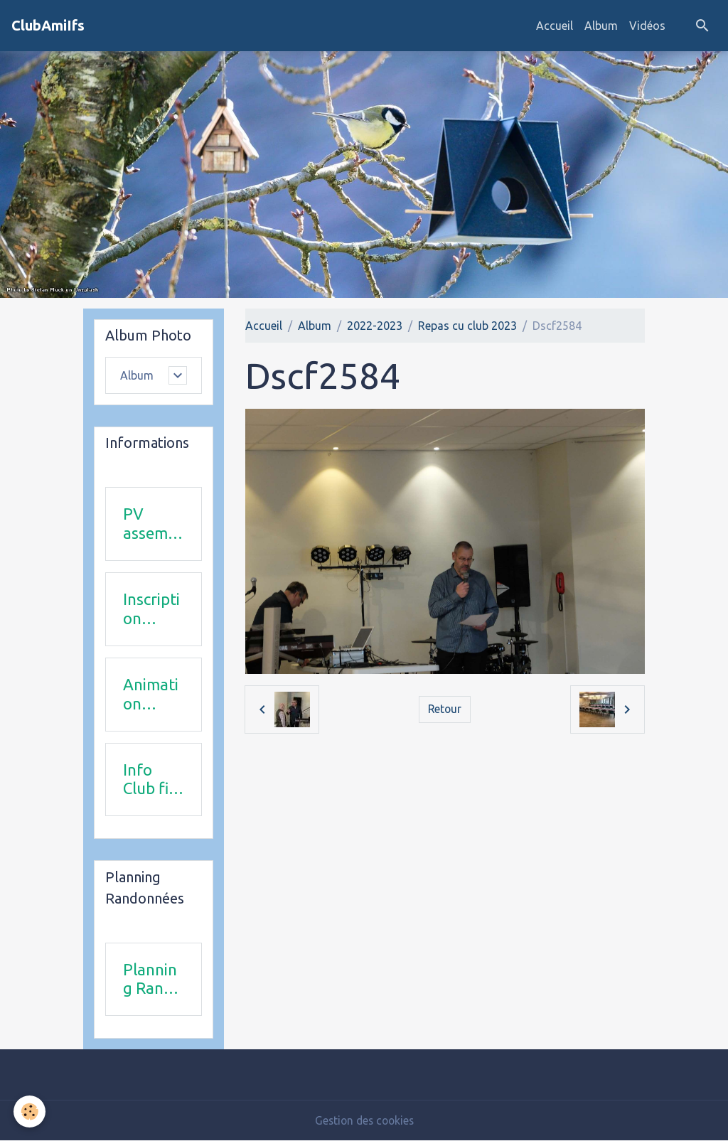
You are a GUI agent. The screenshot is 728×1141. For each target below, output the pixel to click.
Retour (444, 709)
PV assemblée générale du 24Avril (152, 524)
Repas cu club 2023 (467, 325)
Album (601, 25)
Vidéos (647, 25)
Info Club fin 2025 (150, 780)
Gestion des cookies (364, 1121)
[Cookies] (30, 1111)
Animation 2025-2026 (150, 694)
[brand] (48, 25)
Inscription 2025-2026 (151, 609)
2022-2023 (374, 325)
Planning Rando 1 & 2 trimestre (152, 979)
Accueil (554, 25)
